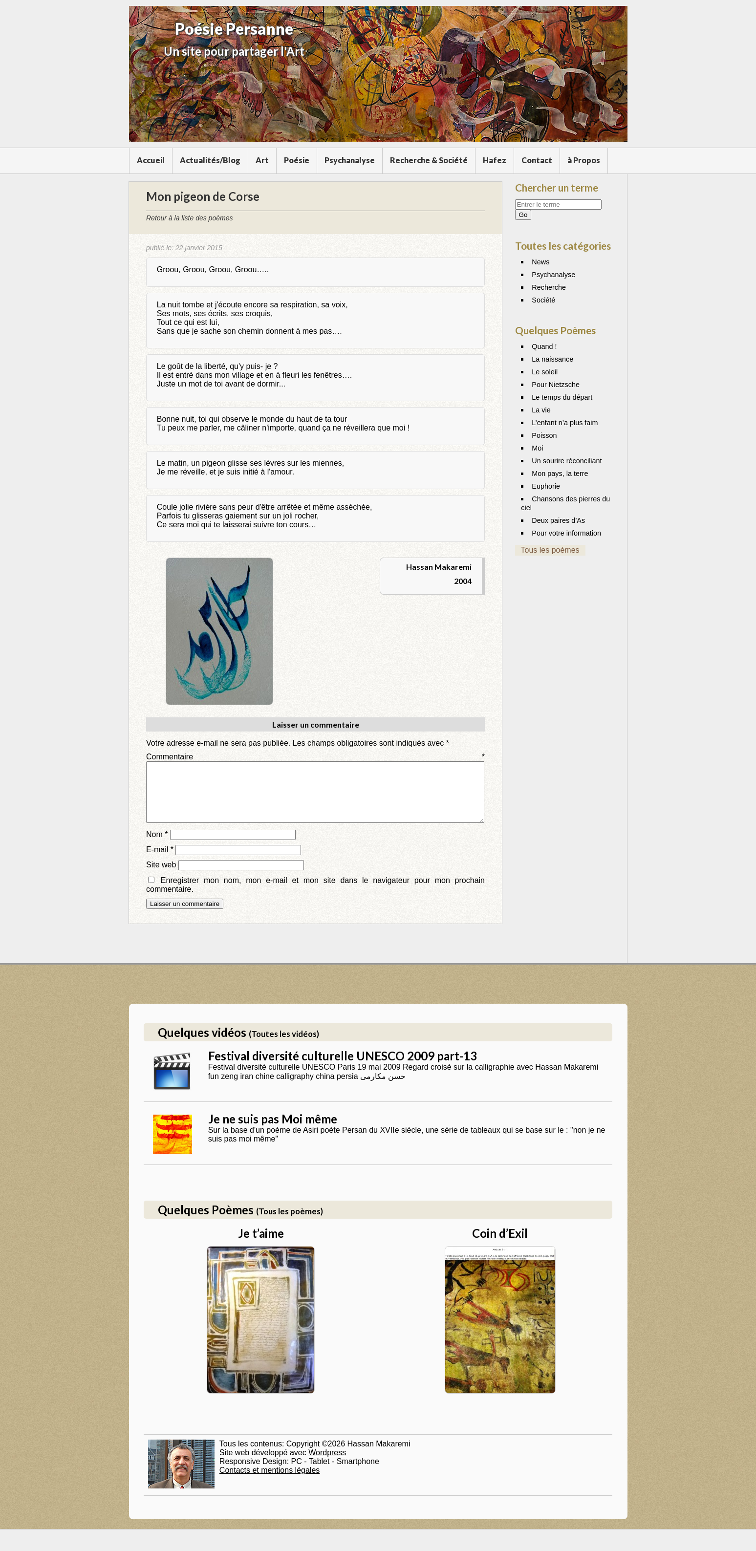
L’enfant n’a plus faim (565, 423)
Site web (161, 876)
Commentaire (315, 757)
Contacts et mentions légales (269, 1482)
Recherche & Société (429, 160)
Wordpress (327, 1464)
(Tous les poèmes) (289, 1223)
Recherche (549, 287)
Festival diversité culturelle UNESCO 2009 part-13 (342, 1067)
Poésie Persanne (234, 28)
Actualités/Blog (210, 160)
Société (543, 300)
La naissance (552, 359)
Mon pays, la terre (560, 473)
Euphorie (546, 486)
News (540, 262)
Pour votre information (566, 533)
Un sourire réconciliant (567, 461)
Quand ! (544, 346)
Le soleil (545, 372)
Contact (536, 160)
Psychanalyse (349, 160)
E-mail (159, 861)
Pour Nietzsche (556, 384)
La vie (541, 410)
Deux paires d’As (558, 520)
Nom (157, 846)
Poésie (296, 160)
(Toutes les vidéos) (284, 1045)
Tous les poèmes (550, 550)
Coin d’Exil (500, 1245)
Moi (537, 448)
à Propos (583, 160)
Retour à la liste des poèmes (189, 218)
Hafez (494, 160)
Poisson (544, 435)
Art (262, 160)
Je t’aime (261, 1245)
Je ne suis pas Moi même (272, 1130)
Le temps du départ (562, 397)
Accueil (151, 160)
